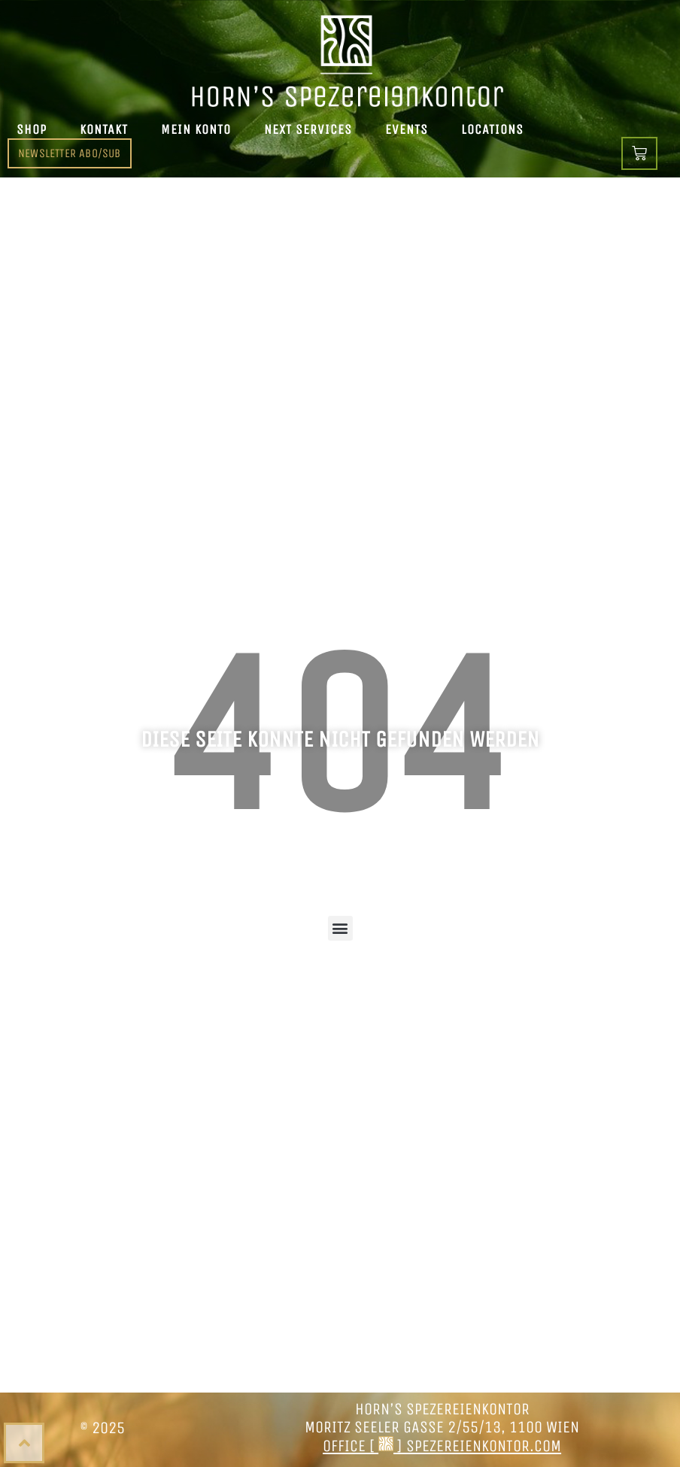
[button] (340, 928)
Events (406, 129)
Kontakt (104, 129)
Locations (492, 129)
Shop (32, 129)
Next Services (308, 129)
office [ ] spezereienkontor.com (442, 1446)
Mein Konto (196, 129)
